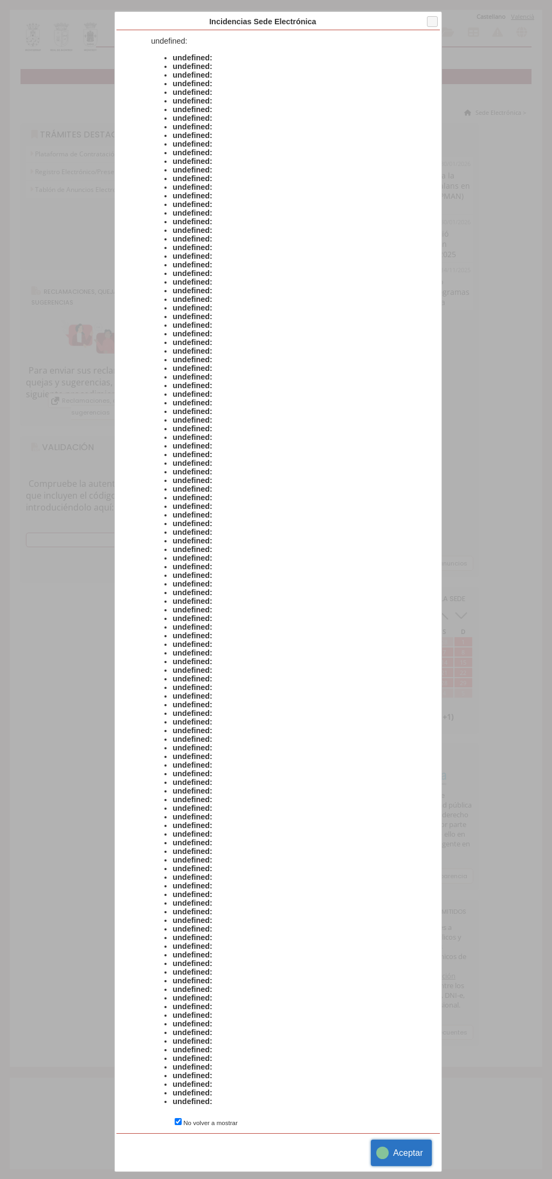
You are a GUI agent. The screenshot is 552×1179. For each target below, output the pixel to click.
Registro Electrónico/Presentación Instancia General (112, 171)
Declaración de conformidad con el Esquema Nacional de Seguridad (242, 315)
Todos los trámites (257, 134)
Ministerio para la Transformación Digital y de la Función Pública (397, 980)
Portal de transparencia (431, 876)
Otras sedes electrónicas (522, 32)
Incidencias (497, 32)
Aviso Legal (288, 1159)
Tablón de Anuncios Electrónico (81, 189)
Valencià (522, 16)
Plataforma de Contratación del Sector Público (103, 153)
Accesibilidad (232, 1159)
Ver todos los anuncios (432, 563)
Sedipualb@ (340, 1159)
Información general (401, 32)
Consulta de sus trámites (448, 32)
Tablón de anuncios (473, 32)
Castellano (491, 16)
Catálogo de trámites (424, 32)
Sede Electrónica (497, 112)
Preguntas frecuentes (434, 1032)
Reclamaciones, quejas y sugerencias (100, 406)
